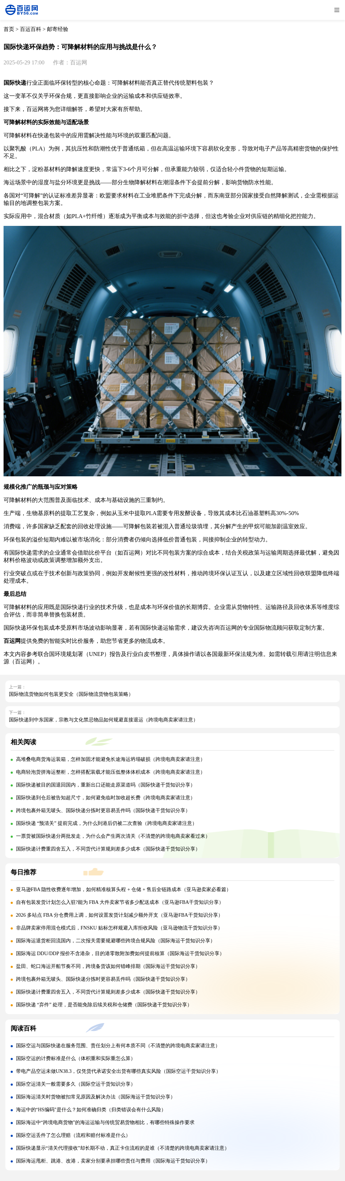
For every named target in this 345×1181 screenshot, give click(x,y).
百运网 (131, 553)
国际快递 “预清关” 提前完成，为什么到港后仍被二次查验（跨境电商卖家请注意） (106, 823)
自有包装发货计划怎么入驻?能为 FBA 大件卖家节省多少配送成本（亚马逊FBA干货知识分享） (120, 902)
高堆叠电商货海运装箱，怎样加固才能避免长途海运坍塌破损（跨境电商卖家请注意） (110, 759)
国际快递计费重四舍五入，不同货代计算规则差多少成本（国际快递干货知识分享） (108, 849)
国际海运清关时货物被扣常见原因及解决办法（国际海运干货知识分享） (95, 1097)
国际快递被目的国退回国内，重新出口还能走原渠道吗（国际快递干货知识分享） (105, 785)
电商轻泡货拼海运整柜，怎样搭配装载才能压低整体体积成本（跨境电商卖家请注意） (110, 772)
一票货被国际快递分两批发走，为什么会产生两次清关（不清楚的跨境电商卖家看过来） (113, 836)
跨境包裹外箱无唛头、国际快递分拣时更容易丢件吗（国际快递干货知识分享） (103, 810)
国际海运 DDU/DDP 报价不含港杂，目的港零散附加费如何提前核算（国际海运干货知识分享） (120, 953)
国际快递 (15, 83)
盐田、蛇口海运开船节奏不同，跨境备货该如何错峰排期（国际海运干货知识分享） (108, 966)
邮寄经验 (57, 29)
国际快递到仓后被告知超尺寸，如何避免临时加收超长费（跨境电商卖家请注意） (105, 797)
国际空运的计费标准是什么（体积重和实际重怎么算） (76, 1058)
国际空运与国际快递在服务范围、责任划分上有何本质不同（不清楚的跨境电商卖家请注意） (118, 1045)
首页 (9, 29)
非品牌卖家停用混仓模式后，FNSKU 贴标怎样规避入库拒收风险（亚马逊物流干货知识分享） (119, 928)
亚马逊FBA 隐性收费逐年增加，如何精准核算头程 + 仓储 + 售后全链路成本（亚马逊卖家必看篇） (124, 889)
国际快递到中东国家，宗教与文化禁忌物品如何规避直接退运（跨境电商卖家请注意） (103, 719)
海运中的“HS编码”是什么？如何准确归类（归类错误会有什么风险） (91, 1109)
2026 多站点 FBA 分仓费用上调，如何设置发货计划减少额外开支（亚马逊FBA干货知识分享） (119, 915)
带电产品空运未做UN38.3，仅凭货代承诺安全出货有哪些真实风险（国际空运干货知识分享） (118, 1071)
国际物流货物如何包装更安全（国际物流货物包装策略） (71, 694)
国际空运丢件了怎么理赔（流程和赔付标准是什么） (73, 1135)
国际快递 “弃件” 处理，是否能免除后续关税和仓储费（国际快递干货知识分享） (104, 1004)
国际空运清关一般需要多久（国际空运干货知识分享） (76, 1084)
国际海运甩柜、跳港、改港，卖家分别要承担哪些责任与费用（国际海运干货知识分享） (113, 1161)
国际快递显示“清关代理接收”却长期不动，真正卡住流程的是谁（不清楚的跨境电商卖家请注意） (122, 1148)
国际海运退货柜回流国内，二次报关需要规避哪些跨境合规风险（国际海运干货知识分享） (115, 940)
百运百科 (30, 29)
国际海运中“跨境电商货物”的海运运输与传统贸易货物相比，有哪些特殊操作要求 (105, 1122)
